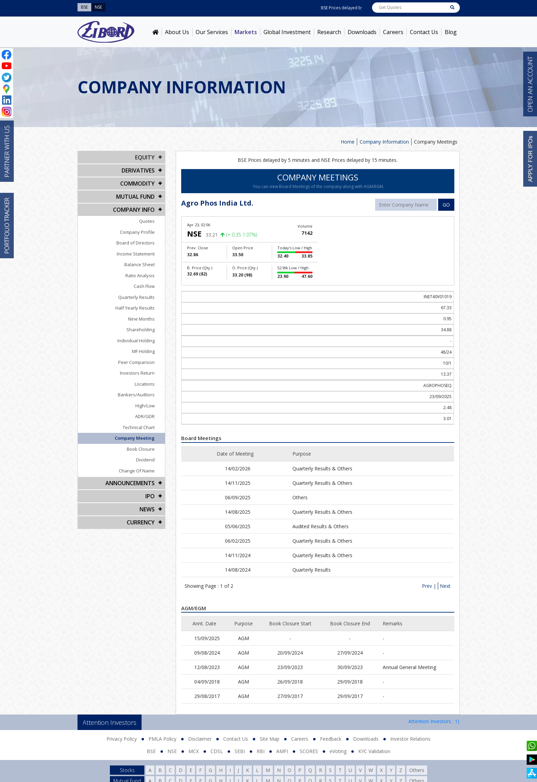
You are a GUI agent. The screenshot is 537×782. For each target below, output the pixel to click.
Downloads (362, 32)
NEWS (147, 509)
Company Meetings (435, 141)
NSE (172, 751)
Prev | (429, 586)
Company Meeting (135, 438)
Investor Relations (410, 739)
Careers (393, 32)
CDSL (216, 751)
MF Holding (143, 351)
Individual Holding (136, 340)
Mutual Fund (135, 196)
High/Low (145, 406)
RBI (261, 751)
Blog (451, 32)
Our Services (212, 32)
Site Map (269, 739)
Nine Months (141, 319)
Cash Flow (144, 286)
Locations (145, 384)
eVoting (338, 751)
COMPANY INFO (134, 209)
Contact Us (424, 32)
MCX (193, 751)
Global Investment (287, 32)
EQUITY (145, 157)
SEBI (240, 751)
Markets (246, 32)
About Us (177, 32)
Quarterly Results (136, 297)
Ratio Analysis (140, 275)
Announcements (130, 483)
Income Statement (136, 254)
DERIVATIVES (138, 170)
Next (445, 586)
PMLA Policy (162, 739)
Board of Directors (135, 243)
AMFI (282, 751)
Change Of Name (137, 471)
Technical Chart (139, 427)
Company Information (384, 141)
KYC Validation (374, 751)
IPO (150, 496)
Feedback (330, 739)
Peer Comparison (136, 362)
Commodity (137, 183)
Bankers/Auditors (136, 395)
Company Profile (137, 232)
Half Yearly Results (135, 308)
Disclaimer (199, 739)
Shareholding (140, 329)
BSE (151, 751)
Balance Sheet (139, 264)
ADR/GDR (145, 416)
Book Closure (141, 449)
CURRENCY (141, 522)
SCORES (309, 751)
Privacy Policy (121, 739)
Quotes (147, 221)
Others (416, 770)
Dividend (145, 460)
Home (347, 141)
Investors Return (137, 373)
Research (329, 32)
